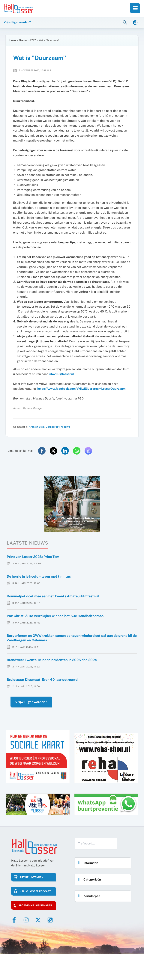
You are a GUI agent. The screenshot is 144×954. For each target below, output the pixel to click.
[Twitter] (38, 920)
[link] (135, 22)
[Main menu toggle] (135, 8)
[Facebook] (14, 920)
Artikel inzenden (31, 877)
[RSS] (50, 920)
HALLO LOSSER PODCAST (35, 891)
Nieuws (65, 426)
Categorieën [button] (88, 878)
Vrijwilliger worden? (31, 702)
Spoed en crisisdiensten (35, 905)
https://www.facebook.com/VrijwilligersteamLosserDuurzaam (81, 388)
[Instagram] (26, 920)
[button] (125, 22)
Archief (33, 426)
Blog (41, 426)
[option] (72, 504)
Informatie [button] (87, 862)
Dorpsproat (53, 426)
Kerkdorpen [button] (88, 895)
